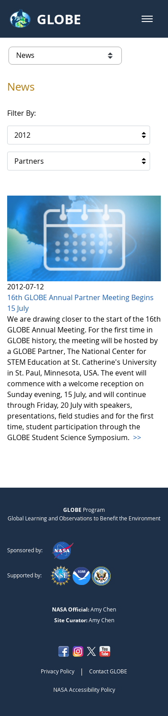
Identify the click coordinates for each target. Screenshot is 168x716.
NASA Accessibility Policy (84, 689)
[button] (147, 19)
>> (136, 437)
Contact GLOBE (108, 671)
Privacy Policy (57, 671)
